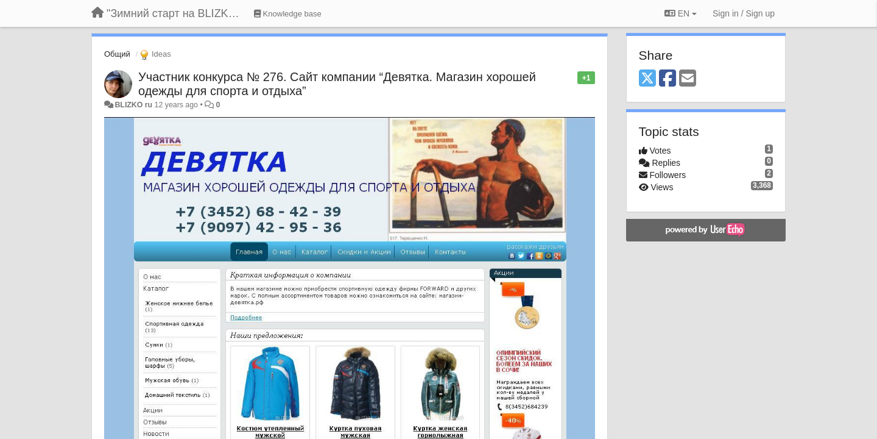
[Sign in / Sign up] (744, 13)
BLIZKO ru (134, 105)
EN (680, 13)
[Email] (687, 79)
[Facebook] (667, 79)
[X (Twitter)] (647, 79)
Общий (117, 54)
